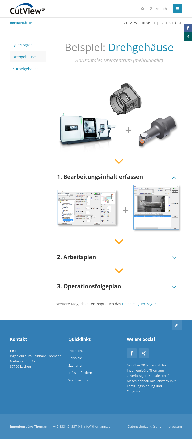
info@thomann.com (99, 426)
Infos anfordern (80, 372)
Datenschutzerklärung (145, 426)
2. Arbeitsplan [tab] (76, 257)
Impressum (173, 426)
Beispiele (149, 23)
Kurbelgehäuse (25, 68)
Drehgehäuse (24, 56)
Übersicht (75, 350)
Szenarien (76, 365)
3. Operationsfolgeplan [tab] (89, 286)
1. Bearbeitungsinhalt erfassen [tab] (100, 177)
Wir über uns (78, 380)
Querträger (22, 44)
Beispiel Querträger (139, 303)
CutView (130, 23)
